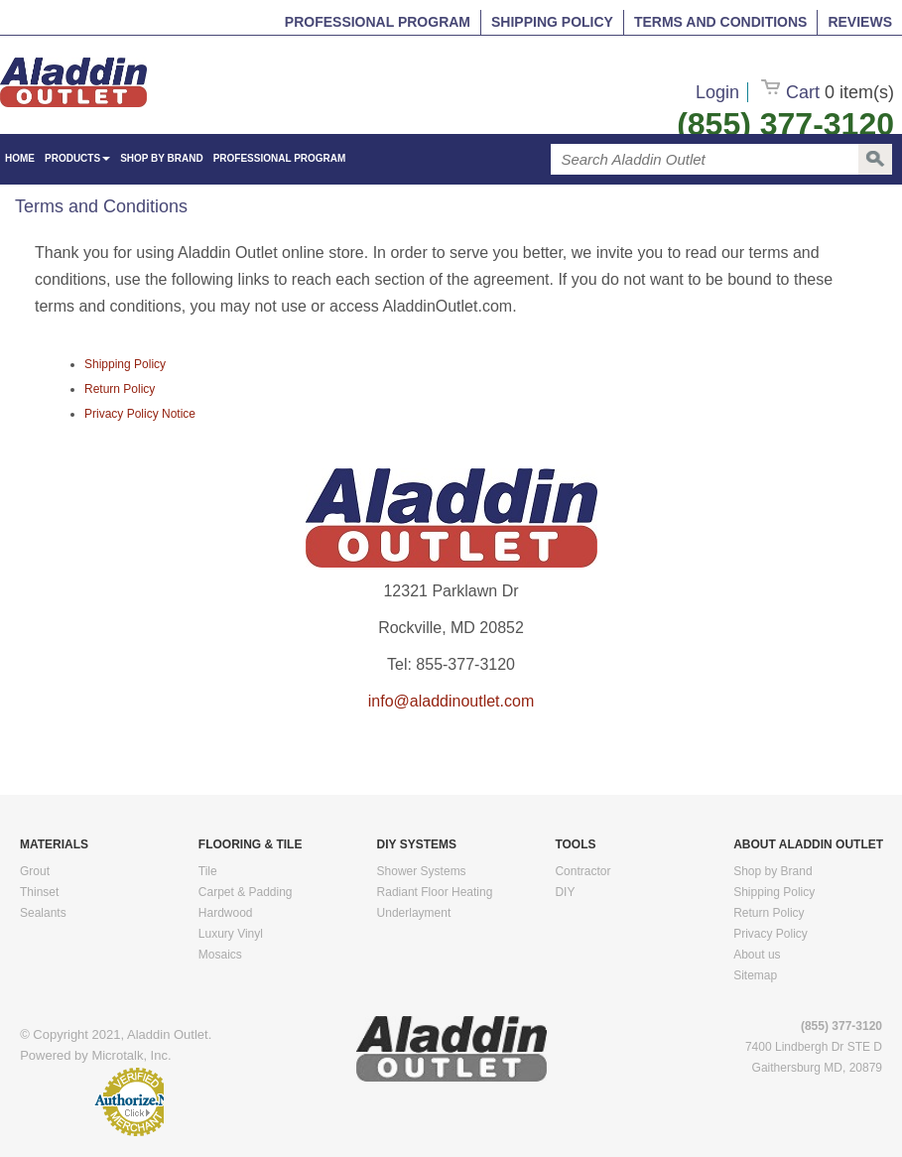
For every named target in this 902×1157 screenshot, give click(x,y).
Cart (827, 92)
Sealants (43, 913)
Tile (207, 871)
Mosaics (220, 955)
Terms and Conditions (720, 22)
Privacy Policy (770, 934)
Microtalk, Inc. (131, 1055)
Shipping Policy (552, 22)
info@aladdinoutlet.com (451, 701)
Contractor (582, 871)
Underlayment (414, 913)
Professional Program (377, 22)
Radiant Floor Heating (435, 892)
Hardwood (225, 913)
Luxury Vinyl (230, 934)
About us (756, 955)
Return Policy (119, 389)
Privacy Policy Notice (139, 414)
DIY (565, 892)
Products (77, 158)
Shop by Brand (161, 158)
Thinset (39, 892)
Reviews (860, 22)
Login (717, 92)
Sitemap (755, 975)
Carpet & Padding (245, 892)
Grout (35, 871)
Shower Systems (421, 871)
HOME (20, 158)
